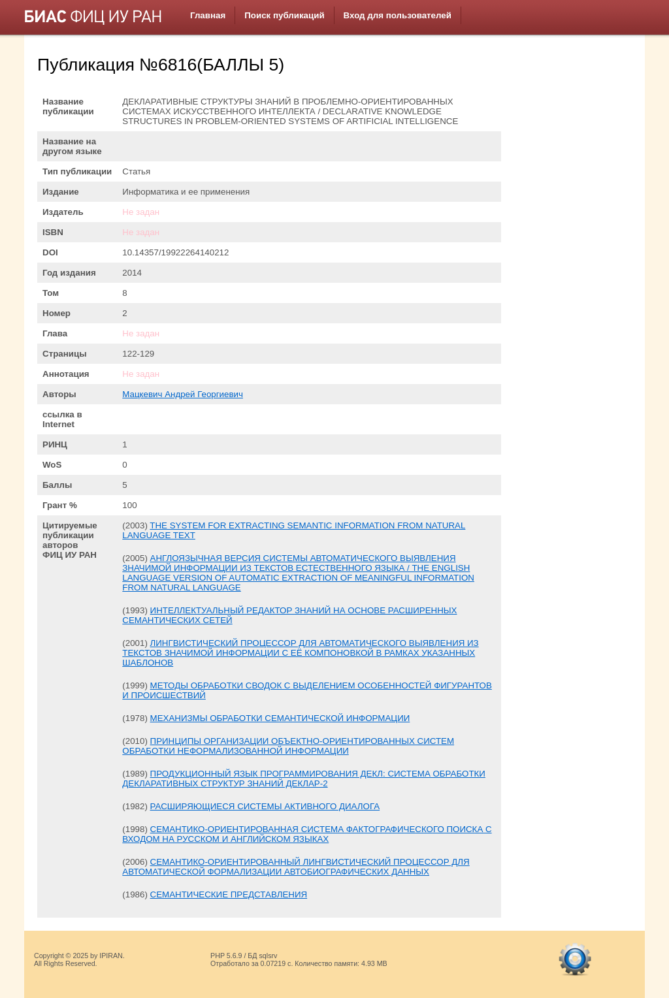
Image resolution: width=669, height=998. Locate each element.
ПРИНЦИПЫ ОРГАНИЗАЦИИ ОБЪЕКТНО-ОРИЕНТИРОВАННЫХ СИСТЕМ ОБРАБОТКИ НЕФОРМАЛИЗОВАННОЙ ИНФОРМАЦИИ (288, 746)
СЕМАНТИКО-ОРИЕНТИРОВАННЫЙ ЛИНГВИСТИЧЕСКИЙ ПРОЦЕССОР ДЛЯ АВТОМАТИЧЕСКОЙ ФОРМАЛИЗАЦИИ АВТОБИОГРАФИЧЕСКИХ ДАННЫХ (295, 867)
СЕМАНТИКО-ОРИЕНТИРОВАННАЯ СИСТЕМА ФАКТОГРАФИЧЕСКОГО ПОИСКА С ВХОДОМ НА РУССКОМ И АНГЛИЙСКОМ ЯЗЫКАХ (306, 834)
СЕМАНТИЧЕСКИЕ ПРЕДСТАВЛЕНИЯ (229, 894)
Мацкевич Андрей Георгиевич (182, 394)
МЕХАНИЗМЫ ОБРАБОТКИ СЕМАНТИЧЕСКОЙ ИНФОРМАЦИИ (280, 718)
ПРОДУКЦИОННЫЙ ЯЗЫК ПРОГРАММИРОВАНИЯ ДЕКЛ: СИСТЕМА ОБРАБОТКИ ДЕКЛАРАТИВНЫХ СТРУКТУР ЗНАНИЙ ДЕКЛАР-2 (303, 778)
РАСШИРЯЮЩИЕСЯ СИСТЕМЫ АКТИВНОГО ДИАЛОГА (265, 806)
